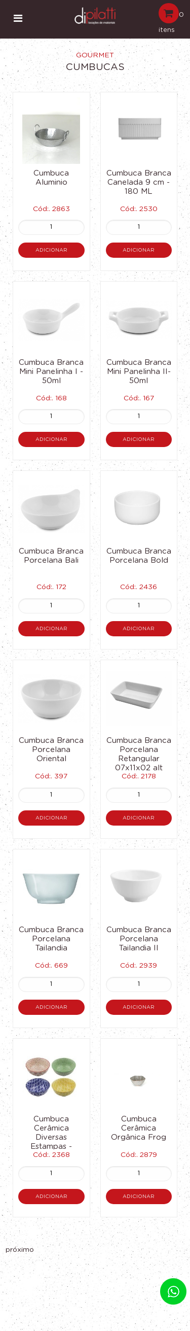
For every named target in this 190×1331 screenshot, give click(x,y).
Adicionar (51, 250)
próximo (20, 1249)
